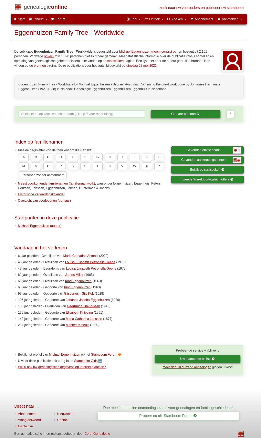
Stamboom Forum (104, 354)
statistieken (115, 61)
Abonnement (27, 414)
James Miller (74, 275)
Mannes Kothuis (77, 325)
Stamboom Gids (86, 361)
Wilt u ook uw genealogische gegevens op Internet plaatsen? (62, 367)
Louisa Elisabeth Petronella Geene (90, 262)
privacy (49, 56)
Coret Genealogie (97, 433)
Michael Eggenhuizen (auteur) (39, 226)
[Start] (45, 7)
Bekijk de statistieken (207, 169)
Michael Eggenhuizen (134, 51)
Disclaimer (25, 426)
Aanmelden (229, 19)
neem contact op (164, 51)
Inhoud (38, 19)
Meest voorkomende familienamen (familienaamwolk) (56, 183)
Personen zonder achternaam (42, 175)
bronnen (40, 65)
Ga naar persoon (185, 114)
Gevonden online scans (213, 150)
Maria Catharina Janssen (84, 319)
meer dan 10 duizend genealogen (187, 367)
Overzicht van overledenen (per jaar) (44, 200)
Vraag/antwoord (29, 420)
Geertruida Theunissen (83, 306)
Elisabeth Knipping (79, 312)
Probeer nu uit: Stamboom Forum (168, 416)
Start (19, 19)
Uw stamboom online (197, 359)
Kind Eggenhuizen (78, 281)
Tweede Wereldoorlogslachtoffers (207, 179)
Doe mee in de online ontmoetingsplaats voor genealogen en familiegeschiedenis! (168, 408)
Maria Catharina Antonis (80, 256)
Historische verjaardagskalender (41, 194)
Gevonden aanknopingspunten (211, 160)
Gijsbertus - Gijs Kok (79, 293)
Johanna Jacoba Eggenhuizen (88, 300)
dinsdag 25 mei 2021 (141, 65)
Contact (63, 420)
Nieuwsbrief (65, 414)
